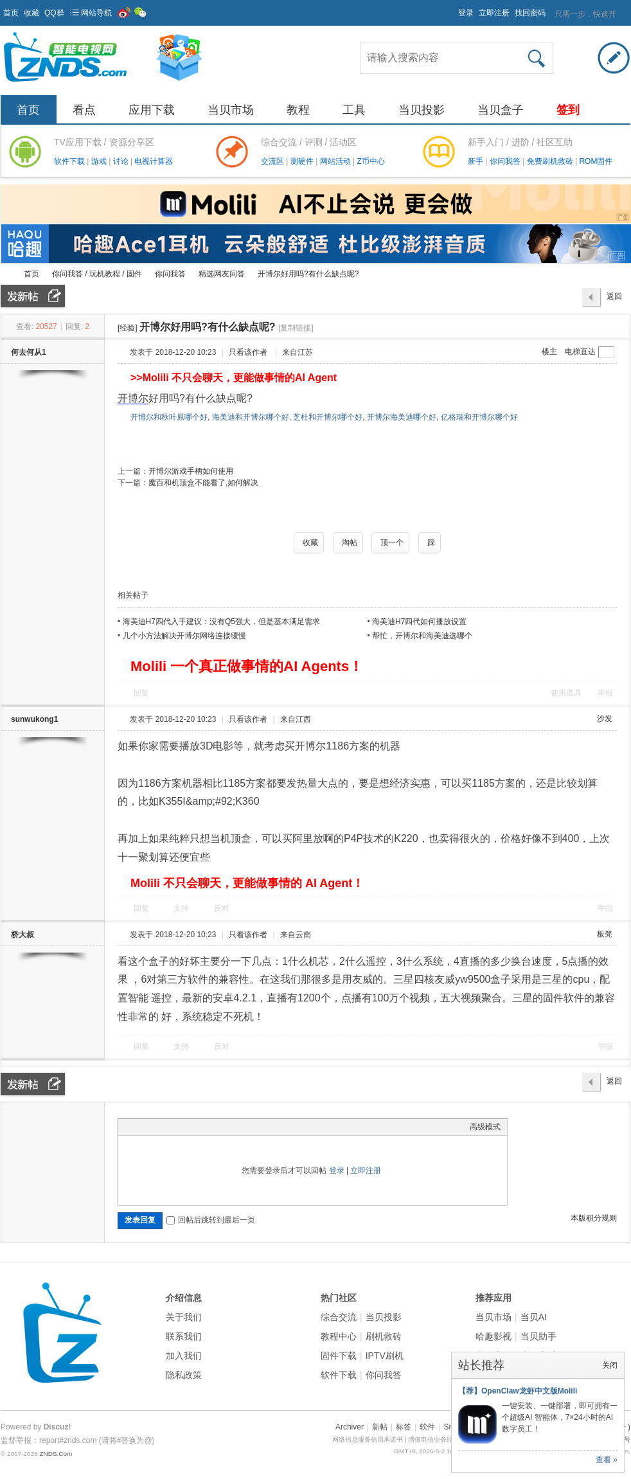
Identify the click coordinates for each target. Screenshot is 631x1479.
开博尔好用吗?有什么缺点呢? (308, 273)
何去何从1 (28, 352)
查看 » (607, 1459)
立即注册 (494, 12)
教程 (298, 109)
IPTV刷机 (385, 1355)
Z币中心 (370, 161)
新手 (476, 161)
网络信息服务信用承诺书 (367, 1439)
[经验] (128, 327)
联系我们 (184, 1336)
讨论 (121, 161)
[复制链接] (296, 327)
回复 (141, 692)
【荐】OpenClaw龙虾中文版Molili (517, 1390)
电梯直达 (580, 351)
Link (172, 1126)
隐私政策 (184, 1375)
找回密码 (530, 12)
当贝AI (533, 1317)
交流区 (272, 161)
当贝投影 (421, 109)
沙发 (604, 718)
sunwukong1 (34, 719)
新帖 (379, 1426)
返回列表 (614, 299)
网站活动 (336, 161)
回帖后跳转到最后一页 (210, 1219)
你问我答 (506, 161)
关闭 (610, 1365)
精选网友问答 (222, 273)
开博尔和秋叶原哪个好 (169, 417)
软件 (427, 1426)
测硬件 (303, 161)
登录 (466, 12)
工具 (354, 109)
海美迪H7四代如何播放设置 (419, 621)
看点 (84, 109)
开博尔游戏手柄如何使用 (190, 471)
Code (205, 1126)
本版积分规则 (594, 1218)
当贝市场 (231, 109)
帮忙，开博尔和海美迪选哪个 (422, 635)
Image (156, 1126)
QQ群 (54, 12)
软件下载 (70, 161)
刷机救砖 (384, 1336)
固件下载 (339, 1355)
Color (140, 1126)
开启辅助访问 (452, 9)
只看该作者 (248, 352)
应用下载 (152, 109)
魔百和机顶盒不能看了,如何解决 (203, 482)
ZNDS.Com (55, 1453)
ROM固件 (595, 161)
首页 (11, 12)
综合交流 (339, 1317)
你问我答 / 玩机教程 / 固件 (97, 273)
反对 (221, 908)
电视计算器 (153, 161)
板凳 (604, 933)
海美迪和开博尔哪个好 (250, 417)
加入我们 (184, 1355)
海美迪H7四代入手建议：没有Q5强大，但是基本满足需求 (221, 621)
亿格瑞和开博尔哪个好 (479, 417)
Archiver (349, 1426)
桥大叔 (22, 934)
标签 (403, 1426)
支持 (182, 908)
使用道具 (566, 692)
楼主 (549, 351)
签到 (568, 109)
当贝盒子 (500, 109)
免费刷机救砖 (551, 161)
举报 (605, 692)
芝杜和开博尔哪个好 (327, 417)
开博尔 (133, 398)
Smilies (221, 1126)
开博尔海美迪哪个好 (401, 417)
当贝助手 (538, 1336)
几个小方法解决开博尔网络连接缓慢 (184, 635)
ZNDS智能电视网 (6, 274)
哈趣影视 (493, 1336)
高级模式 (485, 1126)
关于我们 (184, 1317)
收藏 (31, 12)
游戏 (100, 161)
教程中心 (339, 1336)
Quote (188, 1126)
